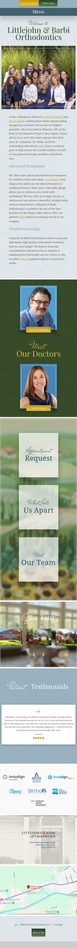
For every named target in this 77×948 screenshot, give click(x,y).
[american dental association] (38, 803)
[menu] (38, 12)
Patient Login (48, 3)
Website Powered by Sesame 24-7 (33, 924)
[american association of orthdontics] (60, 791)
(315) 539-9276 (29, 3)
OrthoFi (24, 259)
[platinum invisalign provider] (36, 777)
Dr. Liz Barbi (16, 121)
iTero (22, 217)
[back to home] (38, 834)
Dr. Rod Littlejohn (52, 117)
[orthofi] (37, 791)
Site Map (58, 925)
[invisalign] (14, 777)
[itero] (16, 791)
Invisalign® (52, 179)
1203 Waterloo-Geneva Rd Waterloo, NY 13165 (42, 843)
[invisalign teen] (61, 777)
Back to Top (38, 932)
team (41, 146)
